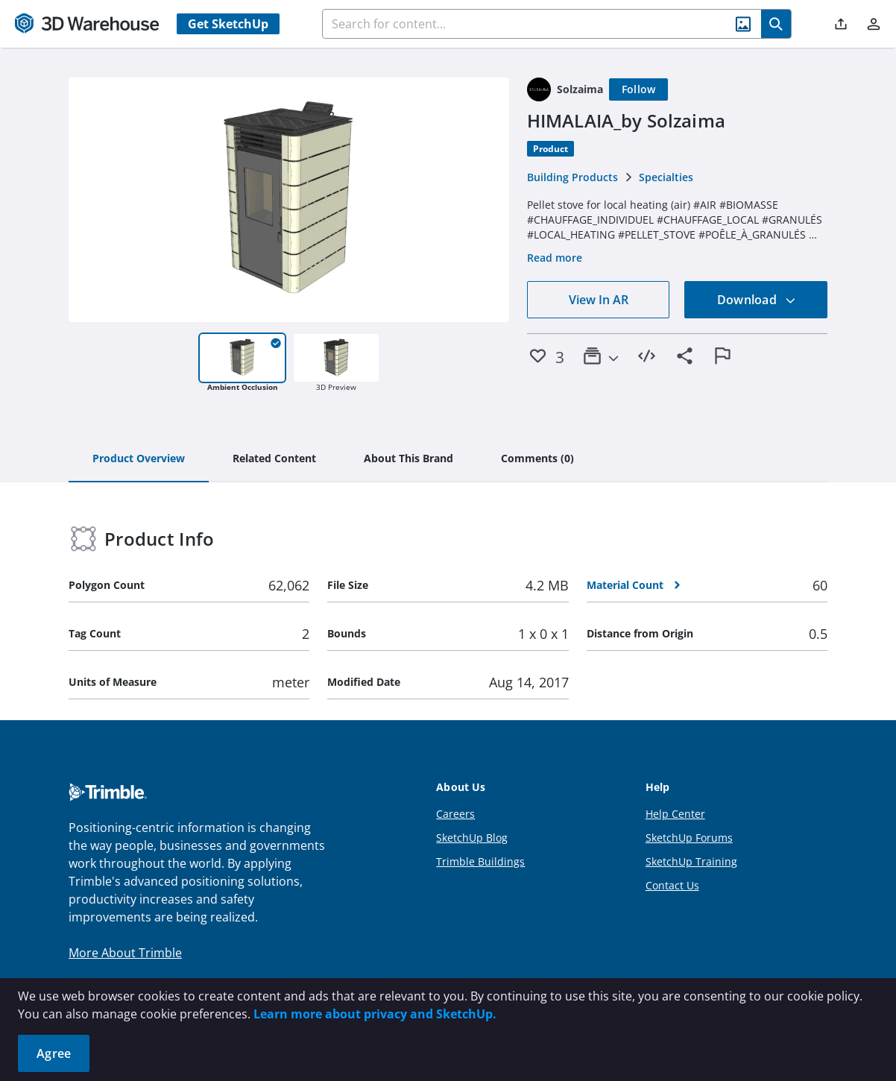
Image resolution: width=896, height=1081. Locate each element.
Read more (554, 257)
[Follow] (639, 89)
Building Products (572, 177)
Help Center (675, 814)
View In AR (598, 299)
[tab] (139, 459)
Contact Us (672, 885)
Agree (54, 1053)
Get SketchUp (228, 24)
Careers (455, 814)
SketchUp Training (691, 861)
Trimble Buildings (480, 861)
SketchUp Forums (689, 838)
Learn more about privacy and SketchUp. (374, 1014)
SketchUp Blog (472, 838)
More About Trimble (125, 953)
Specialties (666, 177)
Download (756, 299)
